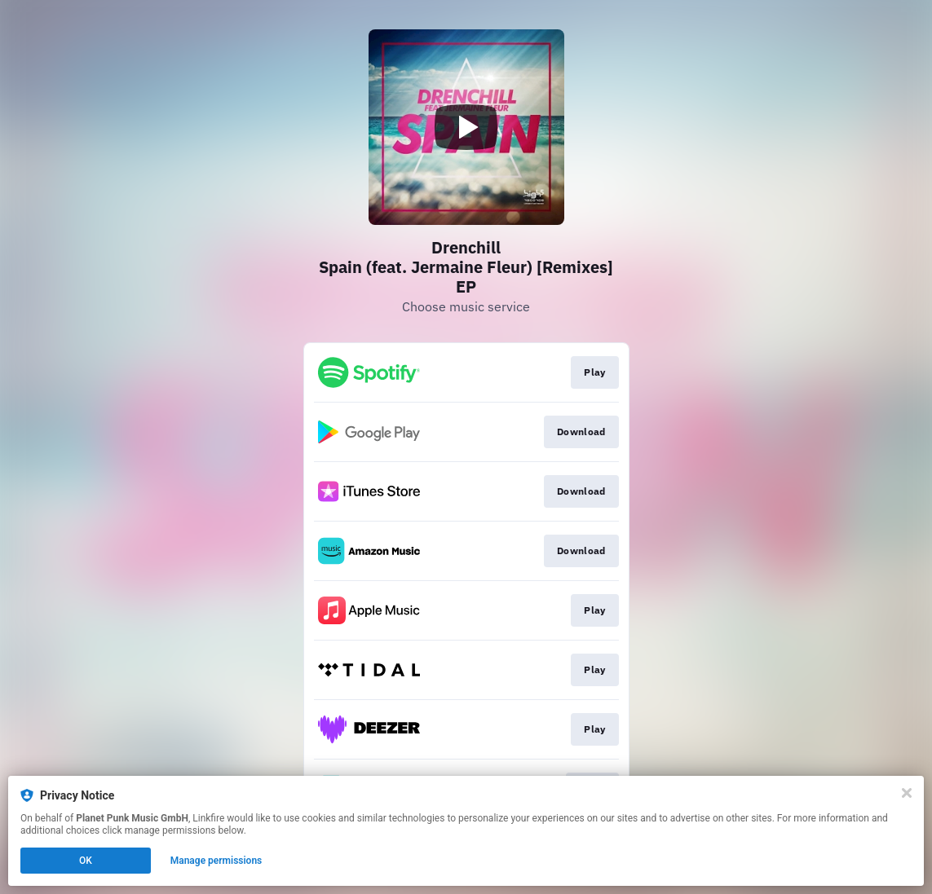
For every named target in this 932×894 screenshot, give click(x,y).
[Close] (907, 793)
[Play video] (466, 127)
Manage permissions (216, 860)
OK (85, 860)
